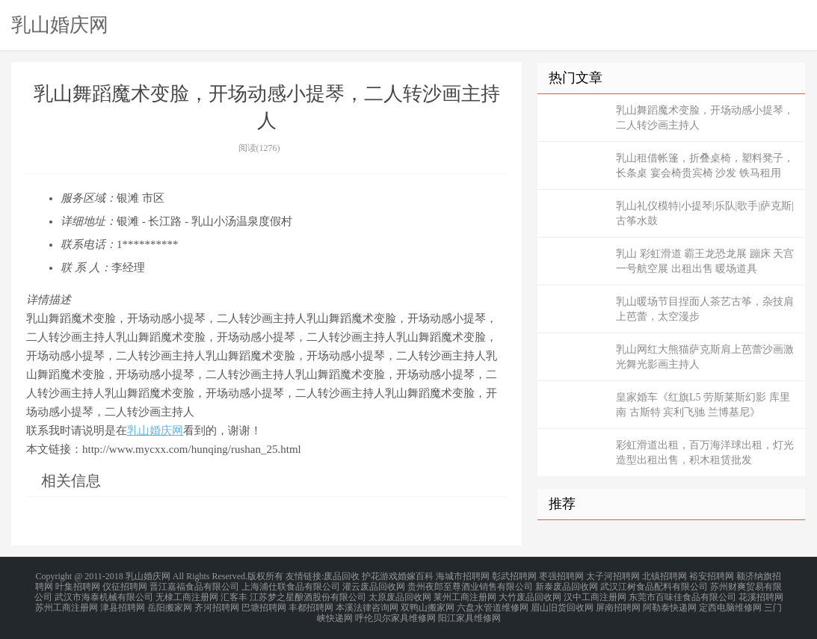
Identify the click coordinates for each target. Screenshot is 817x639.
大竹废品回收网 (530, 594)
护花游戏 (380, 576)
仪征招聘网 (124, 585)
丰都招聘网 (311, 603)
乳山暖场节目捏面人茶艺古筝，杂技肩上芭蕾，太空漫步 (705, 309)
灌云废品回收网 (373, 585)
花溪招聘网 (761, 594)
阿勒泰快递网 (670, 603)
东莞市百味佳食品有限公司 (682, 594)
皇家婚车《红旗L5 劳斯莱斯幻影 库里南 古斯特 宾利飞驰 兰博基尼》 (703, 405)
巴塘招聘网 (263, 603)
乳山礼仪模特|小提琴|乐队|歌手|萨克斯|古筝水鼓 (705, 213)
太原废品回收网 (400, 594)
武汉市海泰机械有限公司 (104, 594)
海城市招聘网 (463, 576)
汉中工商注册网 (595, 594)
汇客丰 (234, 594)
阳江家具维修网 (469, 612)
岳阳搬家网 (169, 603)
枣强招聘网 (561, 576)
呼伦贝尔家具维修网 (395, 612)
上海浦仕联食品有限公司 (290, 585)
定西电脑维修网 (730, 603)
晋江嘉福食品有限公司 (194, 585)
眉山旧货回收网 (562, 603)
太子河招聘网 (613, 576)
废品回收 (342, 576)
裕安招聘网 (711, 576)
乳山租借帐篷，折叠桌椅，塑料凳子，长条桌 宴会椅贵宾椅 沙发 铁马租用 (705, 165)
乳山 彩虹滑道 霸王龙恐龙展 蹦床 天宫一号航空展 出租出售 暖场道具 (705, 261)
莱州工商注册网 (465, 594)
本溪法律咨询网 (367, 603)
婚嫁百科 (416, 576)
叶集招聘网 (77, 585)
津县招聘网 (122, 603)
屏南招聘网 (618, 603)
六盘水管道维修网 (492, 603)
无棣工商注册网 (186, 594)
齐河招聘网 (216, 603)
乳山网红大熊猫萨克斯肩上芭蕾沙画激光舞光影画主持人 (705, 357)
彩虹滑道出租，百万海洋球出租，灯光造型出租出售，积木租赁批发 (705, 452)
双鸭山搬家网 (427, 603)
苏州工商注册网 (66, 603)
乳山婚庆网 (59, 24)
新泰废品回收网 (566, 585)
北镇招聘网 (664, 576)
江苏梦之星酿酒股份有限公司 (308, 594)
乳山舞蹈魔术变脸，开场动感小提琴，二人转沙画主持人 (705, 118)
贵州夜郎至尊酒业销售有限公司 (470, 585)
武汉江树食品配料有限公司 (654, 585)
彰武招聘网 (514, 576)
